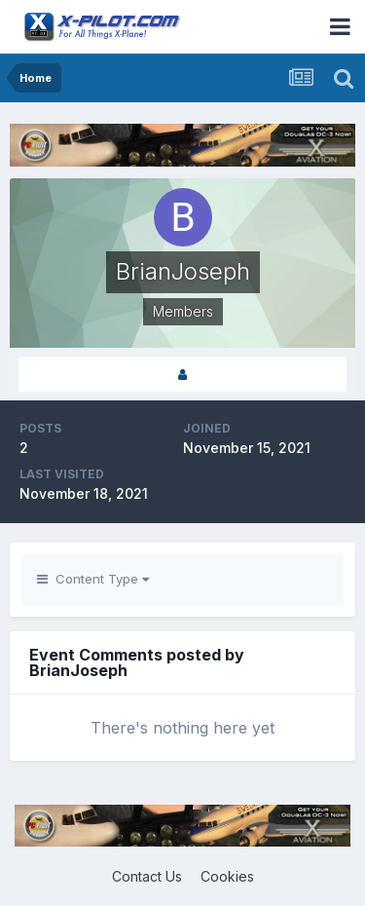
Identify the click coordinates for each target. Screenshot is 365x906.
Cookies (227, 876)
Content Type (93, 578)
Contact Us (147, 876)
